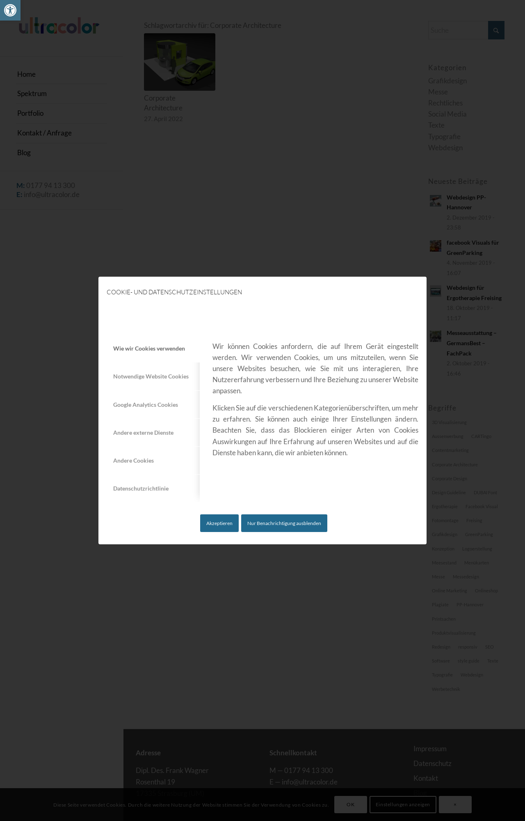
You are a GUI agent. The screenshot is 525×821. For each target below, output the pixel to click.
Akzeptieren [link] (219, 523)
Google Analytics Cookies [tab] (145, 404)
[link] (10, 10)
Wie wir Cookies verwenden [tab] (149, 348)
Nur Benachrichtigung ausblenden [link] (284, 523)
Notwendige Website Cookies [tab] (151, 376)
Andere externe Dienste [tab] (143, 432)
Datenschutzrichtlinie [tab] (141, 488)
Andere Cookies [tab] (133, 460)
